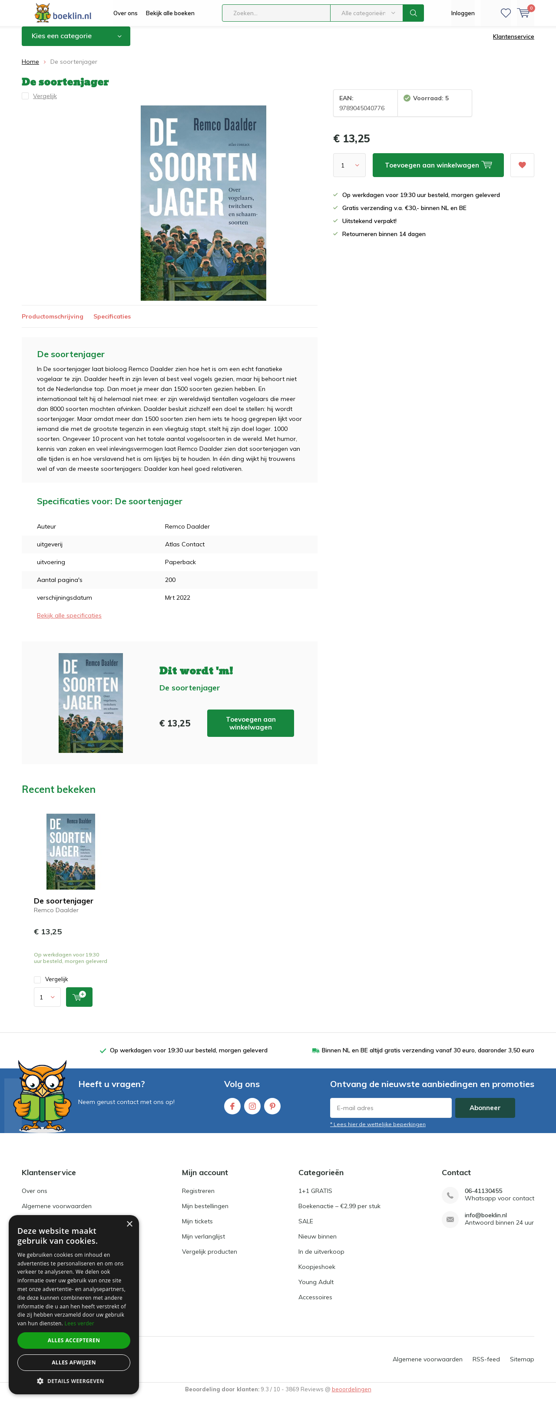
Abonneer (485, 1114)
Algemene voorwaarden (57, 1212)
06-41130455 (483, 1197)
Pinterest (272, 1110)
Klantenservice (513, 43)
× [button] (129, 1224)
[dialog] (74, 1304)
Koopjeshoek (316, 1273)
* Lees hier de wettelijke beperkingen (378, 1130)
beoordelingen (351, 1395)
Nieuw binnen (317, 1243)
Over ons (125, 13)
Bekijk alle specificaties (69, 622)
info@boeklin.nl (486, 1222)
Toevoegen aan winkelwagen (251, 729)
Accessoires (315, 1304)
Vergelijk (51, 985)
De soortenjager (63, 907)
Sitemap (522, 1366)
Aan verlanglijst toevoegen (522, 168)
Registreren (198, 1197)
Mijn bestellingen (205, 1212)
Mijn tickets (197, 1228)
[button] (73, 1381)
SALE (305, 1228)
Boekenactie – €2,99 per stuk (339, 1212)
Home (30, 68)
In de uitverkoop (321, 1258)
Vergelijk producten (209, 1258)
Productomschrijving (52, 322)
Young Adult (316, 1288)
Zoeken (413, 13)
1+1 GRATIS (315, 1197)
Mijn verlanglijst (203, 1243)
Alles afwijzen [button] (74, 1362)
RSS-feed (486, 1366)
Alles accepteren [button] (74, 1340)
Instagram (252, 1110)
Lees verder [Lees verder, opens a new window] (80, 1323)
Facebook (232, 1110)
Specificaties (112, 322)
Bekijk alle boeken (170, 13)
